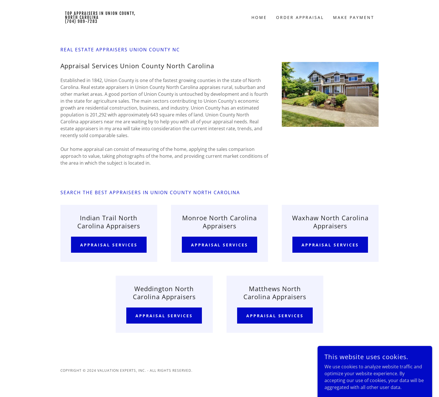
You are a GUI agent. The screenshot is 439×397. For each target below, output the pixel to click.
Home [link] (259, 17)
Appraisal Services (108, 245)
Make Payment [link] (353, 17)
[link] (100, 21)
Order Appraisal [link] (300, 17)
